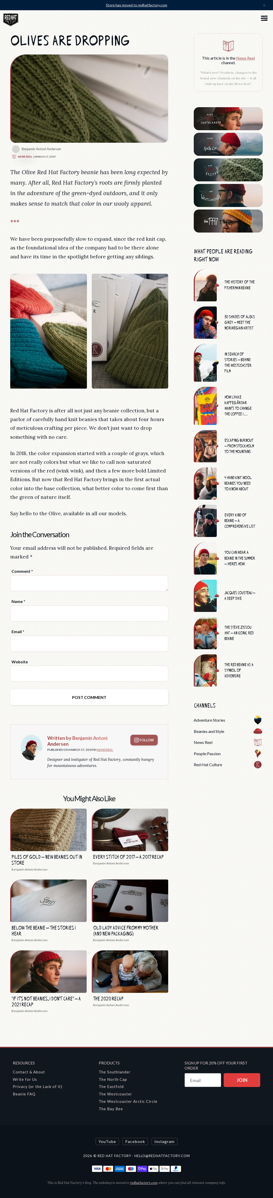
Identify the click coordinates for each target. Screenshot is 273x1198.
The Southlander (115, 1072)
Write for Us (25, 1079)
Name (18, 601)
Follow (144, 740)
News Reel (22, 156)
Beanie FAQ (24, 1094)
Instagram (164, 1141)
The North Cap (113, 1079)
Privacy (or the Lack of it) (37, 1086)
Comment (22, 571)
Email (18, 631)
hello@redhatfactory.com (162, 1156)
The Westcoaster (115, 1094)
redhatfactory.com (143, 1183)
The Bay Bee (111, 1108)
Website (20, 661)
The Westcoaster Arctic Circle (128, 1101)
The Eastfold (111, 1086)
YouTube (107, 1141)
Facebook (135, 1141)
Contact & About (29, 1072)
